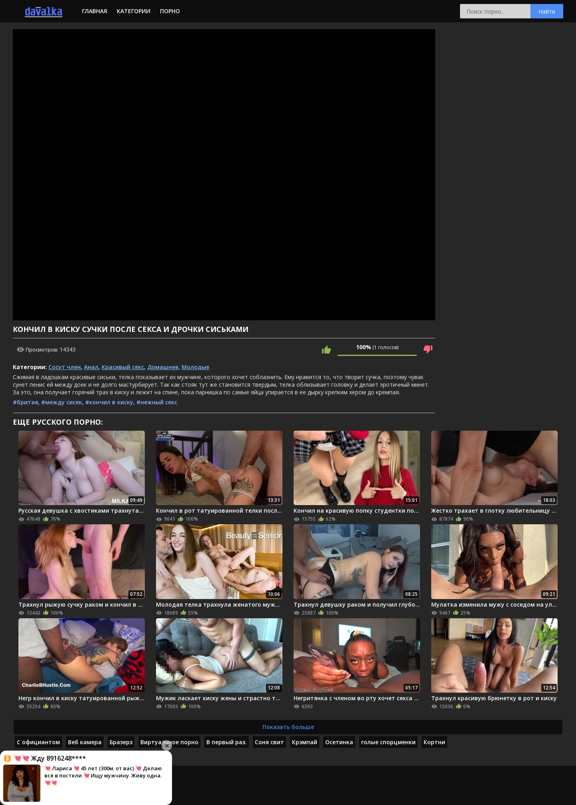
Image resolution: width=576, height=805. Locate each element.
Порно (170, 11)
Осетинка (339, 742)
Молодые (195, 367)
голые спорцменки (388, 742)
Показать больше (288, 727)
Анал (91, 367)
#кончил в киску (109, 402)
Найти (546, 11)
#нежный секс (156, 402)
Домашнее (162, 367)
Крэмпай (304, 742)
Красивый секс (123, 367)
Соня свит (269, 742)
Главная (94, 11)
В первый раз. (226, 742)
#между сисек (61, 402)
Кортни (434, 742)
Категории (133, 11)
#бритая (25, 402)
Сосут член (64, 367)
